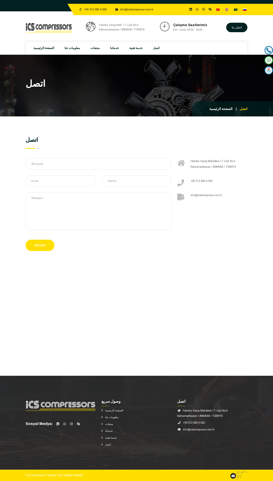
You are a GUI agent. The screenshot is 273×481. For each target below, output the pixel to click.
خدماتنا (116, 48)
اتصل (158, 48)
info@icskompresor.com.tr (136, 9)
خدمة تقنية (137, 48)
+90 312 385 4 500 (95, 9)
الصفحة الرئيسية (45, 48)
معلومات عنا (74, 48)
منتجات (96, 48)
